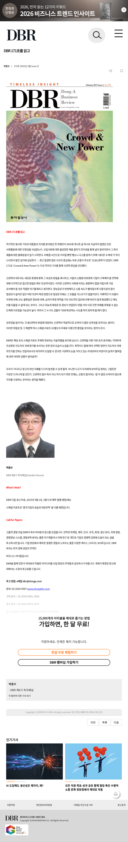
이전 (93, 722)
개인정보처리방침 (44, 804)
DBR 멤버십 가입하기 (64, 662)
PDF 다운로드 (116, 71)
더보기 (110, 71)
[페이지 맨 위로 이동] (116, 795)
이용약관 (11, 804)
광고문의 (122, 804)
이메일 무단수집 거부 (83, 804)
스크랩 (121, 71)
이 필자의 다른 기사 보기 (20, 695)
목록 (104, 722)
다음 (116, 722)
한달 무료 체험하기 (64, 652)
